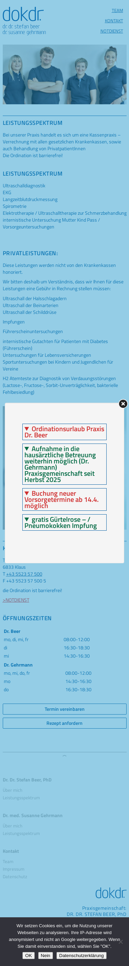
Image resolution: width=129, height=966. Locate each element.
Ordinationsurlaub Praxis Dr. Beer (64, 432)
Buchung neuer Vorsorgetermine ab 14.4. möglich (61, 499)
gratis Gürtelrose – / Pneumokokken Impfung (60, 522)
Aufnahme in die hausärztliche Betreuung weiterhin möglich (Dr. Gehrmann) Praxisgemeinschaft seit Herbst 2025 (60, 464)
